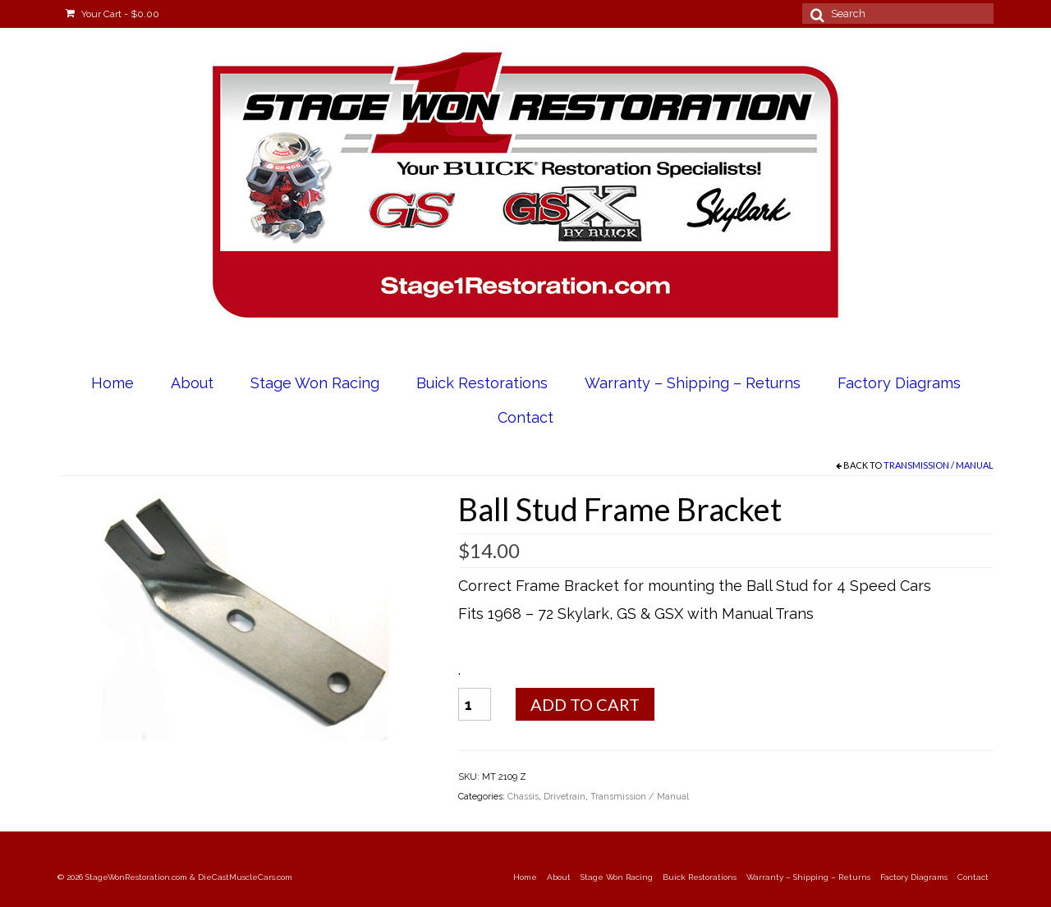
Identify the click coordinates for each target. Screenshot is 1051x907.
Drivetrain (564, 796)
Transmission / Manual (938, 465)
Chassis (523, 796)
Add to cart (585, 704)
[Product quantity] (474, 704)
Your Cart (112, 14)
